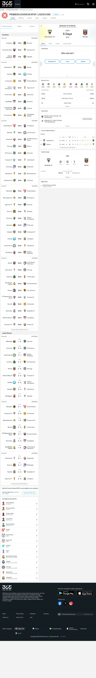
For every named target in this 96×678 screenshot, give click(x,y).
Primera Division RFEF (13, 9)
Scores (17, 4)
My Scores (79, 4)
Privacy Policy (20, 613)
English (35, 629)
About (4, 613)
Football (3, 9)
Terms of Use (19, 617)
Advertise (46, 613)
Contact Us (5, 617)
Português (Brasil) (55, 629)
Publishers (32, 613)
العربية (18, 633)
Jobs (31, 617)
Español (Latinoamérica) (71, 628)
